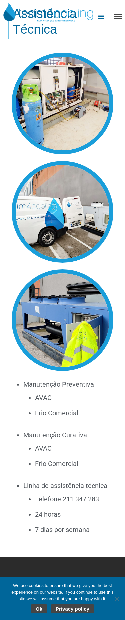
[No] (116, 598)
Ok (39, 609)
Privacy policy (72, 609)
